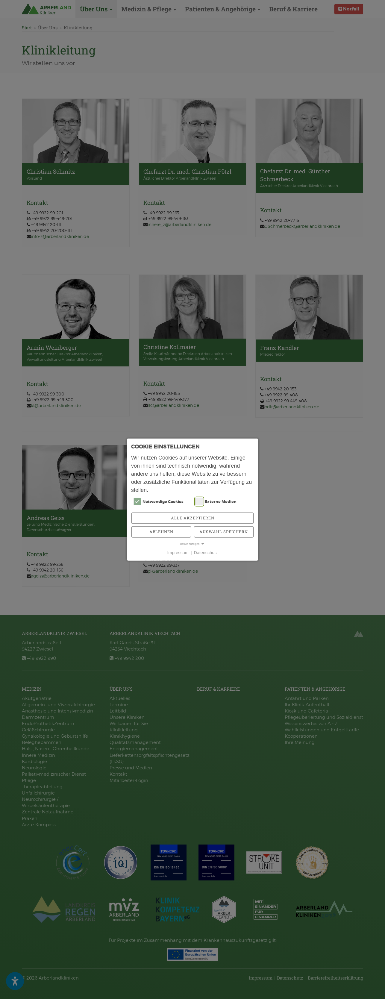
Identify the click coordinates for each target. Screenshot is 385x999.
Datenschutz (206, 552)
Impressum (178, 552)
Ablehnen (161, 531)
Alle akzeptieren (192, 518)
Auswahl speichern (223, 531)
